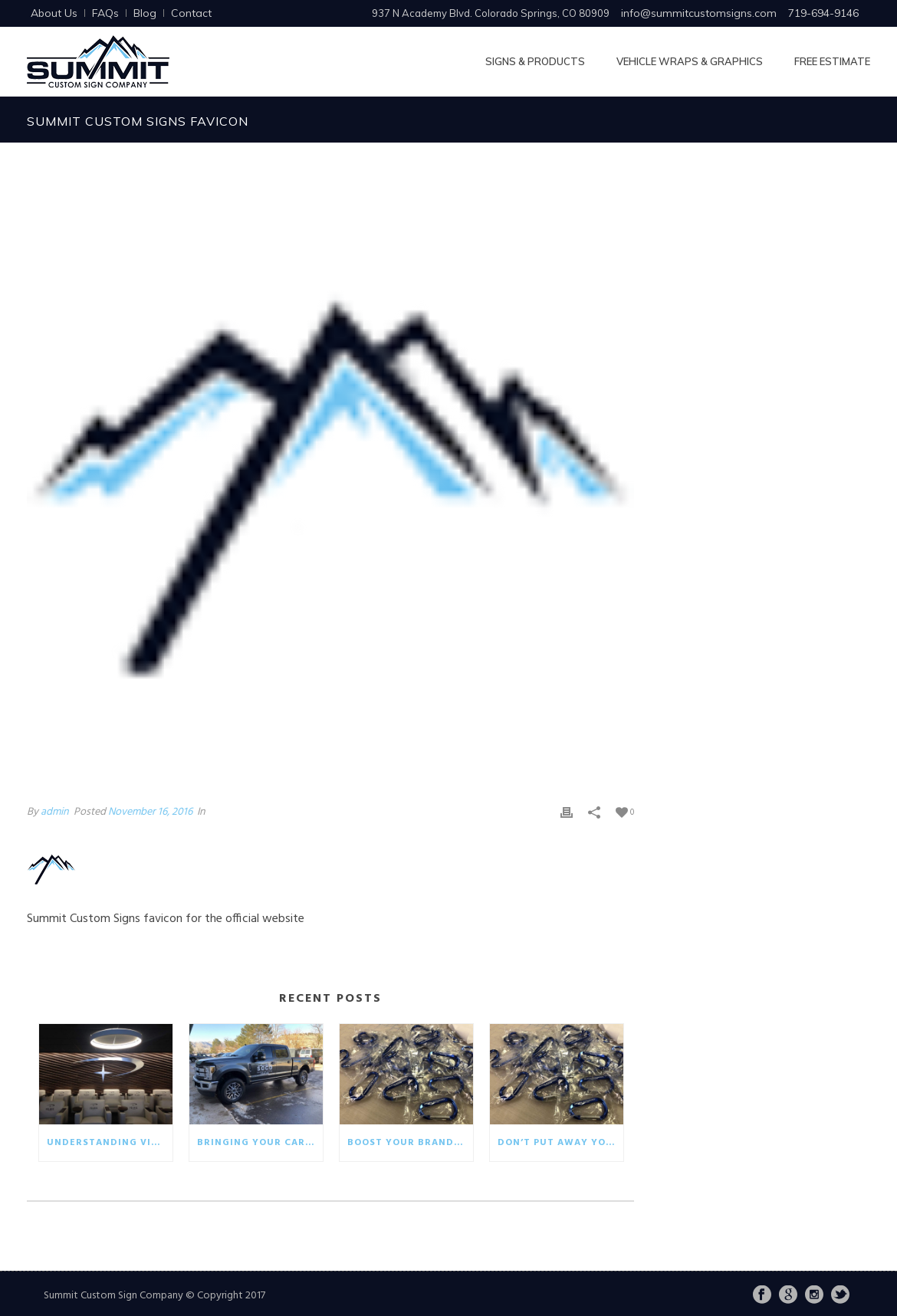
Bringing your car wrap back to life (260, 1142)
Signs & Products (535, 61)
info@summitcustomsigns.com (699, 13)
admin (55, 812)
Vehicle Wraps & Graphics (689, 61)
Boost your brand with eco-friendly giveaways (410, 1142)
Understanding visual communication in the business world (109, 1142)
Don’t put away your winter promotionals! (560, 1142)
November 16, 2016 (150, 812)
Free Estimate (832, 61)
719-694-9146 (823, 13)
